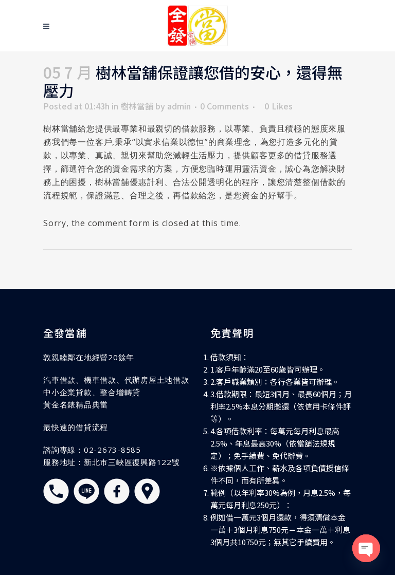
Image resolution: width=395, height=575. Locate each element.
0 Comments (224, 106)
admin (179, 106)
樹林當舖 (136, 106)
